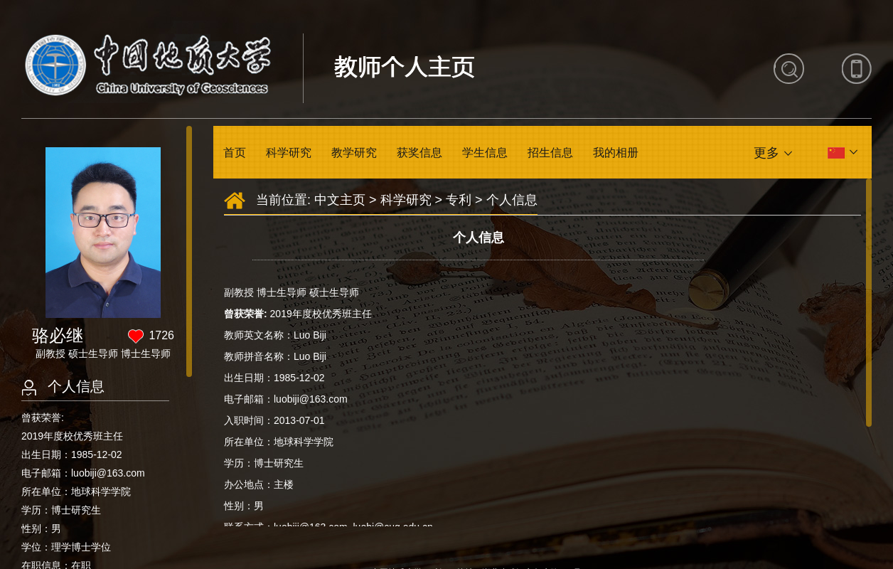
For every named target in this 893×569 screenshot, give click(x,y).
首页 (234, 153)
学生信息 (485, 153)
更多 (766, 153)
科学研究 (288, 153)
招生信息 (550, 153)
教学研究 (354, 153)
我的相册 (615, 153)
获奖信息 (419, 153)
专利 (458, 200)
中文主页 (339, 200)
